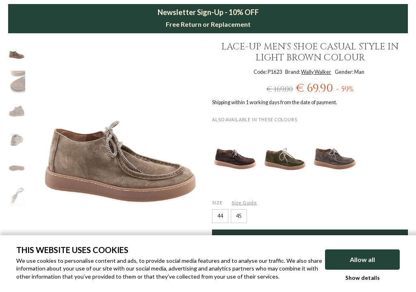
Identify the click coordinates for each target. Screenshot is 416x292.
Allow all (362, 259)
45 (239, 216)
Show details (362, 278)
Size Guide (244, 202)
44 (220, 216)
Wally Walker (316, 72)
